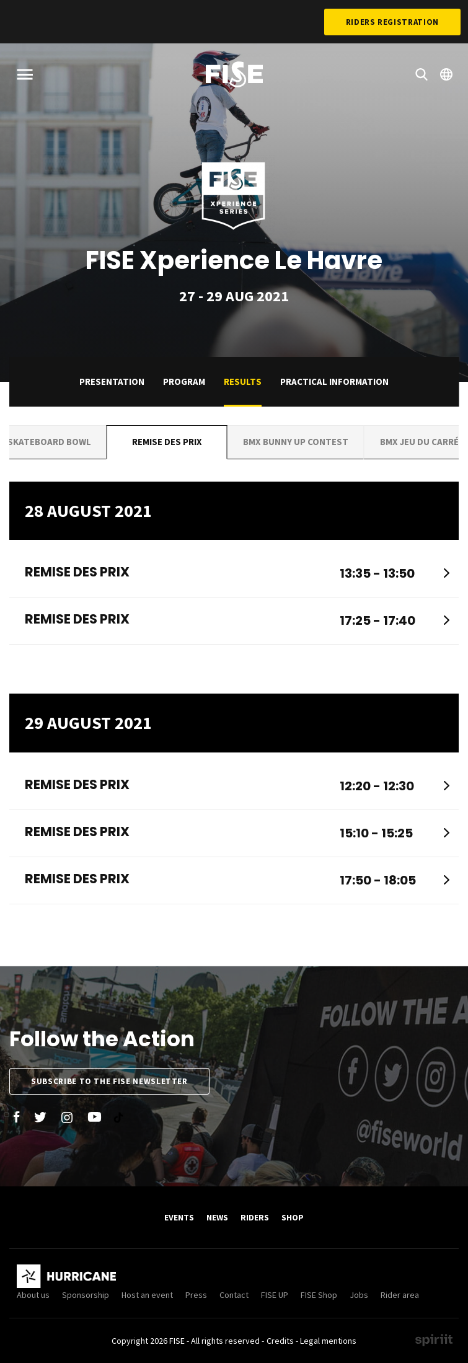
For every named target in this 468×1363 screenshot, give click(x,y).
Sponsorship (85, 1294)
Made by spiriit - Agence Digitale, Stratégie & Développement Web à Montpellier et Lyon (434, 1340)
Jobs (359, 1294)
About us (33, 1294)
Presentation (111, 381)
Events (179, 1217)
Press (196, 1294)
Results (243, 381)
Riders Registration (392, 22)
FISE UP (274, 1294)
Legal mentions (328, 1340)
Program (184, 381)
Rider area (400, 1294)
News (217, 1217)
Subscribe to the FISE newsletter (109, 1081)
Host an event (147, 1294)
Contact (234, 1294)
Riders (255, 1217)
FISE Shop (319, 1294)
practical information (334, 381)
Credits (280, 1340)
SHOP (292, 1217)
